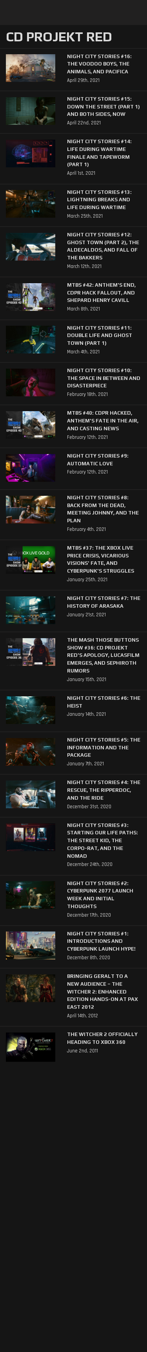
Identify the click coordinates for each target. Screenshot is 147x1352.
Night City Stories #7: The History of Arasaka (103, 602)
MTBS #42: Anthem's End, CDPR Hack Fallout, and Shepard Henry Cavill (101, 292)
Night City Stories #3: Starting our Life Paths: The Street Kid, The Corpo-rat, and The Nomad (102, 840)
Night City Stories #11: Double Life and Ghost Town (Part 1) (99, 335)
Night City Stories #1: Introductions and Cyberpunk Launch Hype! (101, 941)
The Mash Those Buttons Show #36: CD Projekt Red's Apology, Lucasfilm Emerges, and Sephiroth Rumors (103, 655)
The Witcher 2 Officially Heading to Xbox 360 (102, 1038)
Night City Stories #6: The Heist (103, 702)
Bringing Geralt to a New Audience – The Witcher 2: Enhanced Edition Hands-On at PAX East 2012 (102, 991)
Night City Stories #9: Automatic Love (98, 460)
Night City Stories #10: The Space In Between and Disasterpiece (103, 378)
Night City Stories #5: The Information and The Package (103, 747)
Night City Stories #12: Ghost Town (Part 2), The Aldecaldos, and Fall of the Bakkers (103, 246)
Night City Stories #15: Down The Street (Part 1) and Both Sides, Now (103, 106)
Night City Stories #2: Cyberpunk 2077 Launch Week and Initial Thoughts (100, 894)
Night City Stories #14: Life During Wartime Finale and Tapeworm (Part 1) (99, 152)
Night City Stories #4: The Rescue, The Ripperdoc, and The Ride (103, 789)
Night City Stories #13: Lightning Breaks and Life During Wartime (99, 199)
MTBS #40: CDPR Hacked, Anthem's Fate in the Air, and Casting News (102, 420)
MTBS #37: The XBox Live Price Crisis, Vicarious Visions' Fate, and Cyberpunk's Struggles (100, 559)
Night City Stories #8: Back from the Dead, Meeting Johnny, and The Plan (103, 509)
